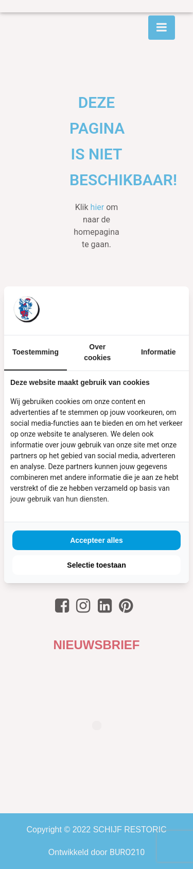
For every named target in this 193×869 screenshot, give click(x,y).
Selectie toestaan (96, 565)
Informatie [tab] (158, 352)
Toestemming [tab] (35, 352)
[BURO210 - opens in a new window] (144, 310)
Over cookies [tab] (97, 352)
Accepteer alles (96, 540)
